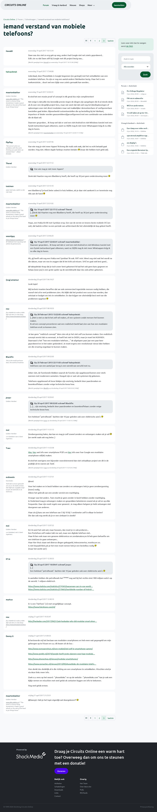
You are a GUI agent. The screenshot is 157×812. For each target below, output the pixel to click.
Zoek (145, 74)
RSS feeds (83, 793)
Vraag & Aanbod (72, 9)
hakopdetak (11, 71)
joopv (8, 397)
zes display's (131, 143)
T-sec (8, 448)
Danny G (9, 636)
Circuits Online (9, 19)
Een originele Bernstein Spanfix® (140, 150)
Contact (57, 796)
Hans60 (9, 51)
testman (9, 186)
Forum (59, 9)
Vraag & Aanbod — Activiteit (132, 123)
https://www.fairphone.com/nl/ (41, 607)
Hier (30, 452)
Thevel (9, 163)
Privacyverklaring (147, 807)
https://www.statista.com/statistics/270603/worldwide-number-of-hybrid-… (61, 589)
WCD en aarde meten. (135, 105)
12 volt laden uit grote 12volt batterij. (142, 113)
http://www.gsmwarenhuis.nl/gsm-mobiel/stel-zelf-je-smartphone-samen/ (60, 648)
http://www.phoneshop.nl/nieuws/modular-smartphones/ (53, 659)
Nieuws (85, 9)
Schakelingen (59, 786)
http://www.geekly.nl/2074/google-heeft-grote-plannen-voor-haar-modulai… (61, 653)
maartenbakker (13, 92)
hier (34, 452)
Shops (94, 9)
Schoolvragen (30, 19)
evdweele (10, 477)
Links (56, 793)
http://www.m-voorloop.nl (14, 240)
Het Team (83, 783)
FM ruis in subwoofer (135, 98)
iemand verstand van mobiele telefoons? (54, 19)
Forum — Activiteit (129, 86)
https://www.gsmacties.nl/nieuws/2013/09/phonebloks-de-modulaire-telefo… (62, 664)
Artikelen (58, 783)
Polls (82, 790)
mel (7, 430)
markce (9, 599)
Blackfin (9, 356)
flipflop (9, 142)
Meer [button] (102, 9)
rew (7, 308)
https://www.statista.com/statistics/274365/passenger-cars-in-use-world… (60, 586)
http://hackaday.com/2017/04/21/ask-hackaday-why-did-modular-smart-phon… (62, 621)
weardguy (10, 236)
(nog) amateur (12, 279)
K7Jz (8, 558)
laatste (111, 40)
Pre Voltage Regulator (135, 91)
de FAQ (129, 46)
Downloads (58, 790)
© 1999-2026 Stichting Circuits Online (18, 807)
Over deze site (85, 786)
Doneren (61, 771)
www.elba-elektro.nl (12, 99)
